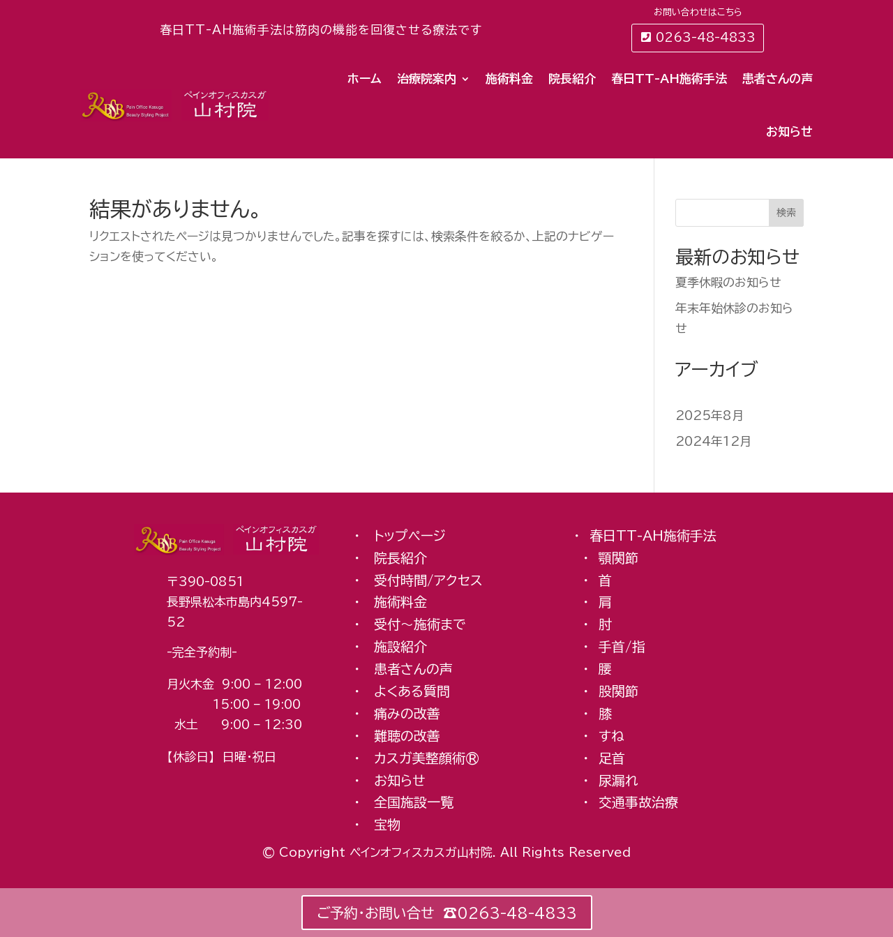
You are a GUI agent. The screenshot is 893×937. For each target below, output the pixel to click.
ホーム (364, 78)
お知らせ (789, 131)
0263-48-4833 (705, 37)
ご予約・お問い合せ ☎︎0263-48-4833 (447, 913)
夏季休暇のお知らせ (728, 282)
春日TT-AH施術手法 (669, 78)
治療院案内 (426, 78)
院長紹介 (572, 78)
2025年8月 (709, 415)
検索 (786, 213)
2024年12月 (713, 442)
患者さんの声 (777, 78)
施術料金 (509, 78)
